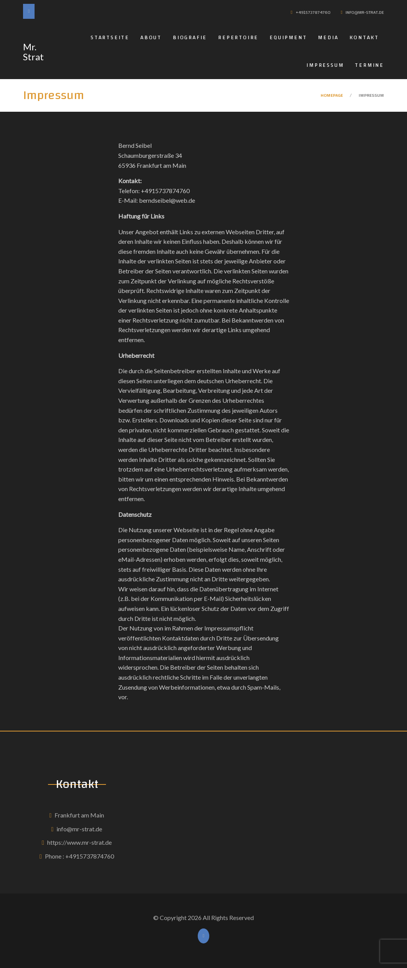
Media (328, 38)
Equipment (288, 38)
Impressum (325, 65)
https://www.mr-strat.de (79, 842)
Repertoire (238, 38)
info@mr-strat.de (79, 828)
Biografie (190, 38)
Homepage (332, 95)
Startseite (110, 38)
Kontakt (364, 38)
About (151, 38)
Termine (369, 65)
